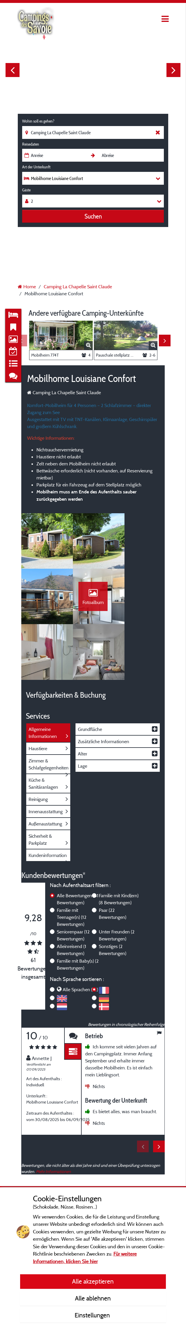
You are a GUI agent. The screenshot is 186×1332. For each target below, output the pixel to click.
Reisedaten (30, 144)
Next (173, 70)
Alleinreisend (71, 899)
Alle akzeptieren (93, 1281)
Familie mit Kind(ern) (118, 849)
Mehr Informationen (53, 1121)
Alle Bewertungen (78, 849)
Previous (13, 70)
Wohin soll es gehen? (38, 121)
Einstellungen (93, 1315)
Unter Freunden (116, 885)
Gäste (26, 190)
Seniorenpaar (73, 885)
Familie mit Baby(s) (78, 914)
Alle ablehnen (93, 1298)
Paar (112, 863)
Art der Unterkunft (36, 167)
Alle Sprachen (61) (80, 939)
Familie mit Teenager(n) (71, 867)
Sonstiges (112, 899)
